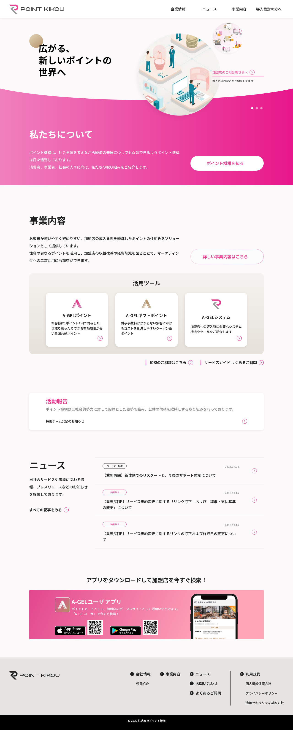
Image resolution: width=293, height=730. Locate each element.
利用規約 (253, 674)
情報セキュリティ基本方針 (265, 702)
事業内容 (239, 9)
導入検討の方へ (269, 9)
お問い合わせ (206, 683)
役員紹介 (142, 683)
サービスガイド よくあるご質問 (231, 362)
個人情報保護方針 (258, 683)
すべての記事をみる (45, 509)
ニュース (209, 9)
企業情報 (178, 9)
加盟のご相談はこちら (168, 362)
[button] (252, 108)
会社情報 (143, 674)
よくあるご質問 (208, 693)
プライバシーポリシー (262, 693)
